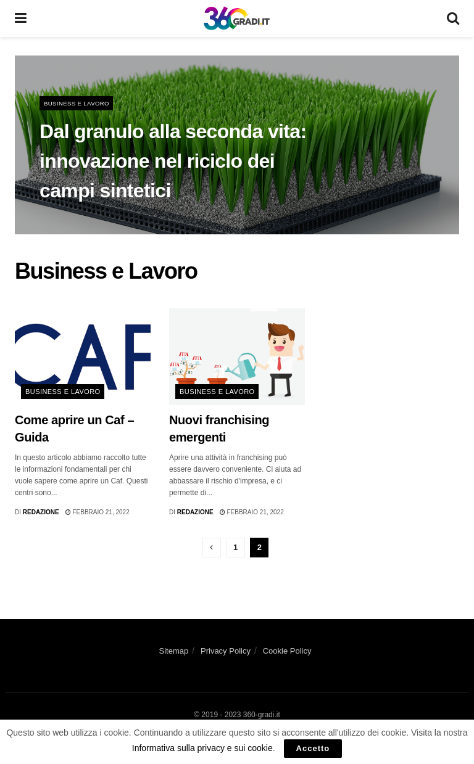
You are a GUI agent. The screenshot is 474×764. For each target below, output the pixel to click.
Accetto (313, 748)
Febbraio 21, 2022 (97, 512)
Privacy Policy (226, 650)
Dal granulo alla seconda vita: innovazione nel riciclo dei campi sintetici (173, 162)
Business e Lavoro (78, 104)
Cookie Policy (287, 650)
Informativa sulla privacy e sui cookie (202, 748)
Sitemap (174, 650)
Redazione (41, 512)
